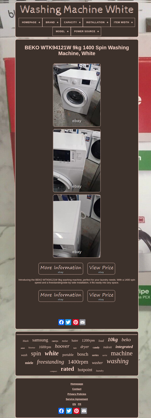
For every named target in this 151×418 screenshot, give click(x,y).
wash (24, 355)
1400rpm (78, 362)
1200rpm (88, 340)
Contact (76, 389)
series (95, 355)
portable (67, 355)
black (25, 341)
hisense (31, 347)
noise (65, 340)
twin (75, 348)
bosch (82, 354)
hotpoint (85, 369)
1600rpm (45, 347)
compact (53, 371)
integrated (124, 346)
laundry (100, 370)
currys (55, 341)
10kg (113, 339)
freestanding (50, 362)
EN (74, 404)
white (52, 353)
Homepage (77, 383)
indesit (107, 347)
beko (126, 339)
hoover (62, 346)
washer (97, 363)
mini (23, 348)
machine (122, 353)
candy (96, 347)
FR (79, 404)
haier (75, 340)
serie (104, 355)
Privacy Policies (76, 394)
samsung (40, 339)
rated (67, 368)
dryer (84, 346)
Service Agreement (77, 399)
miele (29, 363)
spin (36, 353)
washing (118, 361)
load (101, 340)
